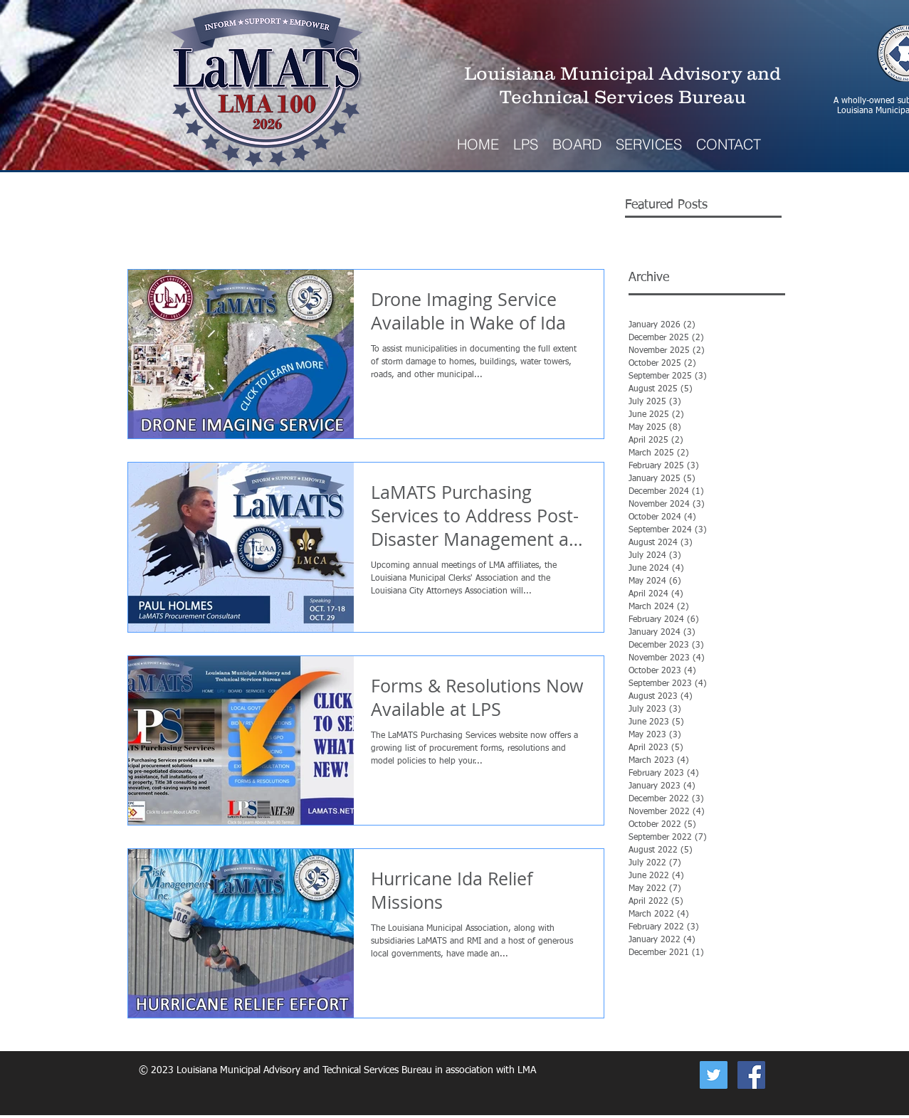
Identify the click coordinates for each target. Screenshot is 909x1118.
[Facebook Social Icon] (751, 1075)
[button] (649, 144)
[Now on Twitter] (713, 1075)
